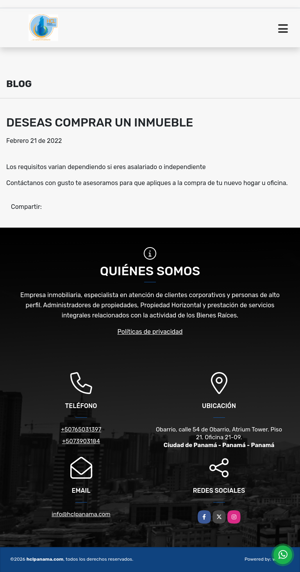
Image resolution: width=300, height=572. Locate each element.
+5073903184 (81, 441)
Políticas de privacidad (150, 331)
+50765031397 (81, 429)
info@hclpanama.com (81, 514)
